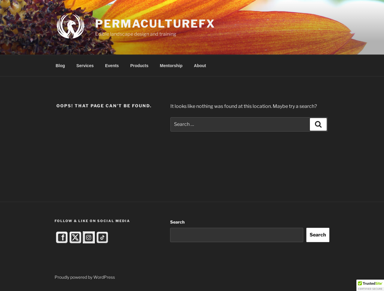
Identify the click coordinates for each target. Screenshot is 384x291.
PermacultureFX (155, 23)
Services (85, 65)
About (200, 65)
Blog (60, 65)
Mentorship (171, 65)
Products (139, 65)
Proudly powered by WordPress (85, 277)
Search (177, 221)
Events (112, 65)
